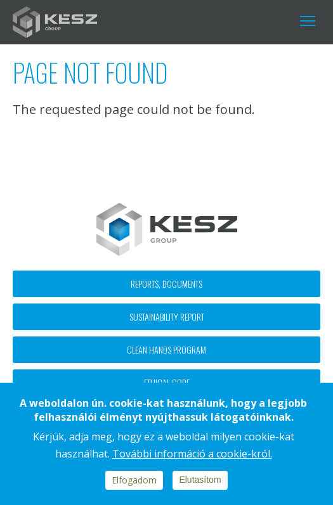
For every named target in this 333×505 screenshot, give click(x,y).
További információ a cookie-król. (192, 454)
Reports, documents (166, 283)
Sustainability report (166, 316)
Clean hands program (166, 349)
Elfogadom (134, 480)
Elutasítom (200, 480)
